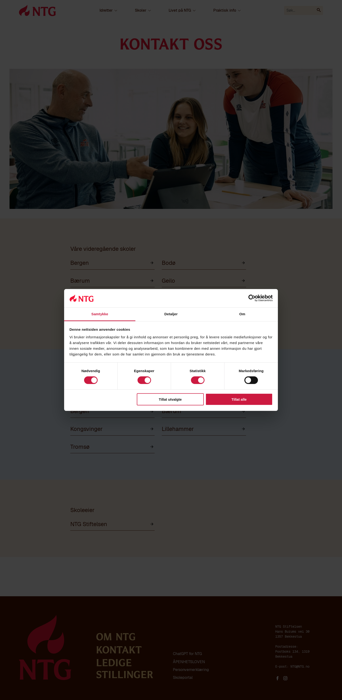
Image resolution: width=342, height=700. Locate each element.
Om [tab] (242, 314)
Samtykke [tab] (99, 314)
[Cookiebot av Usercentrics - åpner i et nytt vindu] (252, 298)
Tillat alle (239, 399)
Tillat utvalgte (170, 399)
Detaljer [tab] (171, 314)
